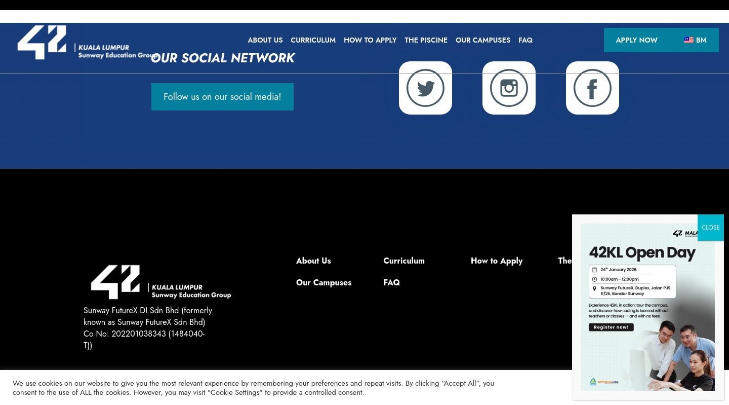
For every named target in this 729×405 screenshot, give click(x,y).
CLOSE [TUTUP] (711, 227)
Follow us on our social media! (222, 96)
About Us (265, 40)
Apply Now (637, 40)
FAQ (525, 40)
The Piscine (426, 40)
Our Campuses (483, 40)
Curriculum (313, 40)
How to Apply (370, 40)
